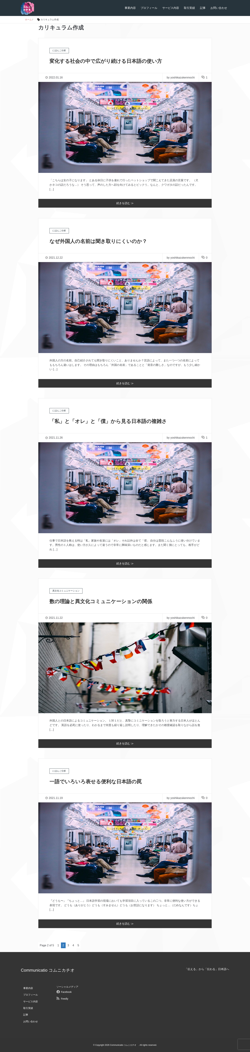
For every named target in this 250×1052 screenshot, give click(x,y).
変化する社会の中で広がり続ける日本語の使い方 (111, 61)
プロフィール (149, 7)
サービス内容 (170, 7)
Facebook (66, 992)
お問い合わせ (218, 7)
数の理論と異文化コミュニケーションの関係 (105, 601)
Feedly (64, 998)
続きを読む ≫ (125, 203)
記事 (203, 7)
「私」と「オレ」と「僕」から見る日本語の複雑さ (114, 421)
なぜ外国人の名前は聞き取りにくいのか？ (103, 241)
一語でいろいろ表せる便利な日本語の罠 (100, 781)
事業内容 (130, 7)
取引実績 (189, 7)
